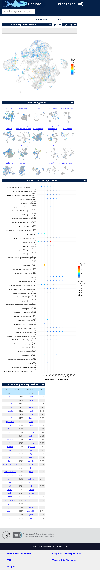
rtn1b (31, 439)
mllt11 (31, 468)
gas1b (10, 507)
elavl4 (31, 425)
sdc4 (10, 404)
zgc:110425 (10, 421)
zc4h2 (31, 436)
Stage (65, 24)
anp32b (10, 475)
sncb (31, 429)
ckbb (31, 421)
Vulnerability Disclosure (64, 560)
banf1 (10, 450)
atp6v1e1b (31, 507)
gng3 (31, 411)
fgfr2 (10, 497)
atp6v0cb (31, 446)
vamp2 (31, 489)
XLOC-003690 (10, 500)
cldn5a (9, 489)
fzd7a (10, 457)
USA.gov (11, 566)
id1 (10, 396)
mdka (10, 493)
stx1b (31, 482)
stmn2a (31, 457)
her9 (10, 429)
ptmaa (31, 400)
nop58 (10, 482)
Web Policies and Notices (19, 553)
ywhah (31, 464)
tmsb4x (31, 486)
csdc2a (31, 504)
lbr (10, 436)
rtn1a (31, 407)
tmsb (31, 418)
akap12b (10, 400)
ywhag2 (31, 493)
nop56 (10, 454)
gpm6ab (31, 432)
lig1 (10, 443)
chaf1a (9, 461)
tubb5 (31, 475)
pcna (10, 518)
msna (10, 407)
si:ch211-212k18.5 (10, 464)
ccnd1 (10, 414)
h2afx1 (31, 497)
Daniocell (35, 4)
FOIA (9, 560)
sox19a (10, 446)
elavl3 (31, 404)
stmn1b (31, 396)
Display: (48, 24)
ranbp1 (10, 511)
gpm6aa (31, 443)
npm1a (10, 504)
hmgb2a (10, 411)
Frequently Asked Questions (66, 553)
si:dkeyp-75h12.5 (31, 500)
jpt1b (31, 471)
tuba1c (31, 414)
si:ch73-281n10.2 (10, 471)
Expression (57, 24)
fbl (10, 514)
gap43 (31, 514)
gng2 (31, 454)
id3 (10, 486)
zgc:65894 (31, 511)
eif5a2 (10, 468)
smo (10, 479)
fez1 (31, 450)
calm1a (31, 518)
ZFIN (59, 19)
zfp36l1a (10, 439)
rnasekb (31, 461)
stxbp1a (31, 479)
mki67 (10, 418)
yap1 (10, 432)
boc (10, 425)
